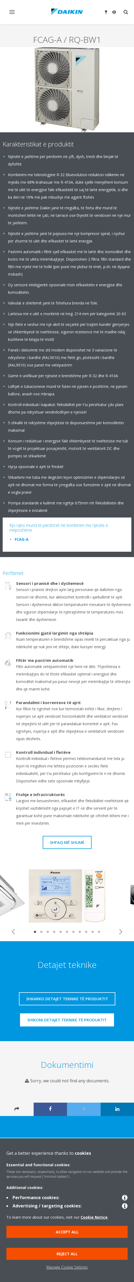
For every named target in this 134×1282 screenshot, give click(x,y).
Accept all (67, 1231)
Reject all (67, 1253)
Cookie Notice (94, 1217)
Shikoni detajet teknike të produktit (67, 1019)
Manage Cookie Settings (67, 1267)
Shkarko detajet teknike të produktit (67, 998)
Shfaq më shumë (67, 842)
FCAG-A (22, 539)
